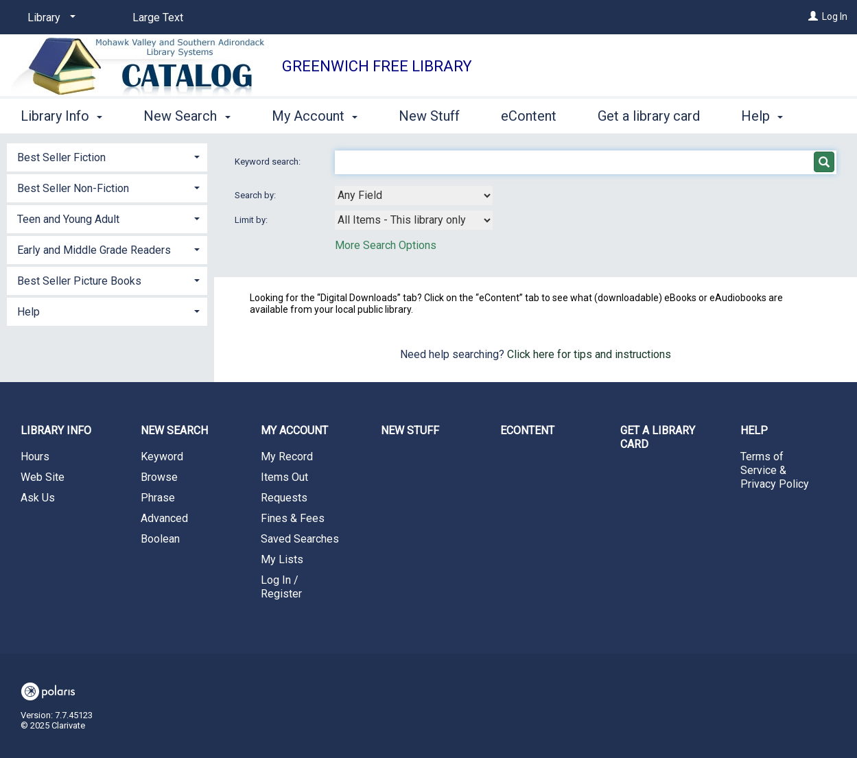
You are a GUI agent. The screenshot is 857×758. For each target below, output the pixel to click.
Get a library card (649, 114)
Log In (834, 16)
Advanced (164, 518)
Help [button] (28, 311)
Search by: (256, 195)
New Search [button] (186, 114)
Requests (284, 497)
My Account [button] (314, 114)
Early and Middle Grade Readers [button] (94, 250)
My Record (287, 456)
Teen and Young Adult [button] (68, 219)
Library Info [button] (61, 114)
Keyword (162, 456)
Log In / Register (281, 586)
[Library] (49, 18)
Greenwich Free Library (377, 66)
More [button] (768, 116)
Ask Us (38, 497)
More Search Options (385, 245)
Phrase (158, 497)
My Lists (282, 559)
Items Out (284, 477)
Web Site (42, 477)
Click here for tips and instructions (589, 354)
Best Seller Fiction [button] (61, 157)
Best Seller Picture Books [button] (79, 280)
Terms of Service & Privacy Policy (774, 470)
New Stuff (429, 114)
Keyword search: (269, 161)
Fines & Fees (293, 518)
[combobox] (414, 195)
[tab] (107, 156)
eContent (528, 114)
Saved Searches (300, 538)
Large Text (157, 17)
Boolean (160, 538)
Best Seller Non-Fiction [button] (73, 188)
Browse (159, 477)
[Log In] (813, 16)
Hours (35, 456)
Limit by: (252, 220)
